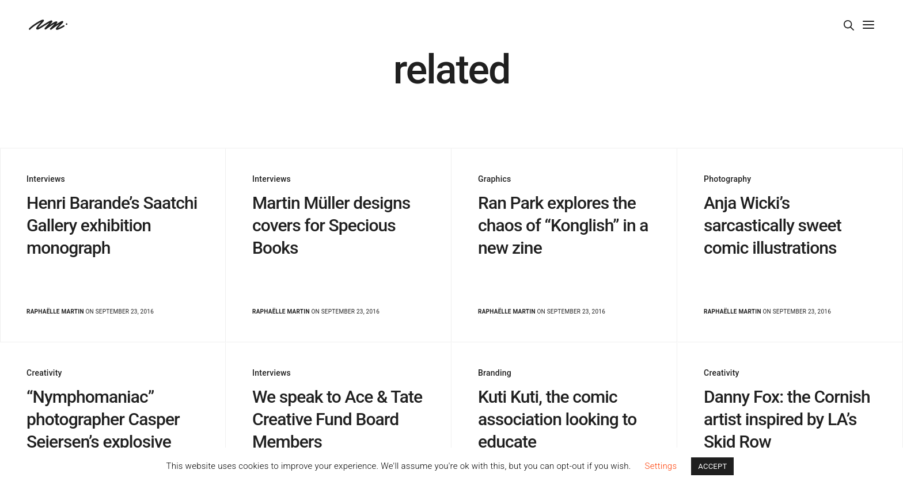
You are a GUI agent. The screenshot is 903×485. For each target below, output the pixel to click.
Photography (727, 179)
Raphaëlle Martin (55, 311)
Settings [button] (661, 466)
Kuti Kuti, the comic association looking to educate (557, 419)
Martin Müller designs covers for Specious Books (331, 225)
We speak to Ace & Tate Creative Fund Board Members (337, 419)
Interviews (45, 179)
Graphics (494, 179)
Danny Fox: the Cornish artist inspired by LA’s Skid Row (787, 419)
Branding (494, 372)
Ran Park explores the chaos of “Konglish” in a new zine (563, 225)
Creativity (44, 372)
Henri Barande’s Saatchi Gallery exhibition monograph (112, 225)
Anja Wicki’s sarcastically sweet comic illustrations (772, 225)
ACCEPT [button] (712, 466)
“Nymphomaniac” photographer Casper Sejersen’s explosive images (103, 430)
